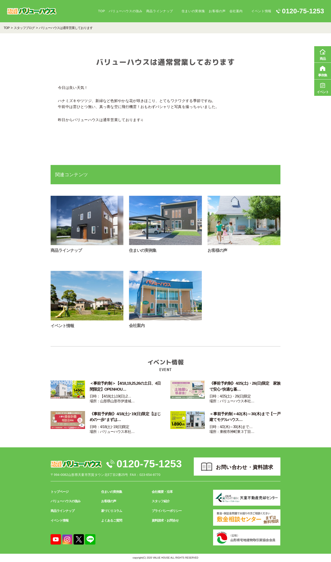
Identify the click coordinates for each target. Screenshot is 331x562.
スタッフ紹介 (161, 501)
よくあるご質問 (111, 520)
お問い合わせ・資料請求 (244, 467)
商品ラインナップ (159, 11)
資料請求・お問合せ (165, 520)
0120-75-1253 (149, 464)
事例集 (323, 70)
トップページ (59, 492)
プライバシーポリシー (167, 511)
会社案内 (236, 11)
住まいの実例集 (193, 11)
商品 (323, 54)
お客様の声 (217, 11)
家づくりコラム (111, 511)
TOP (101, 11)
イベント (323, 87)
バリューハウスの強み (125, 11)
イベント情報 (261, 11)
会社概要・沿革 (162, 492)
